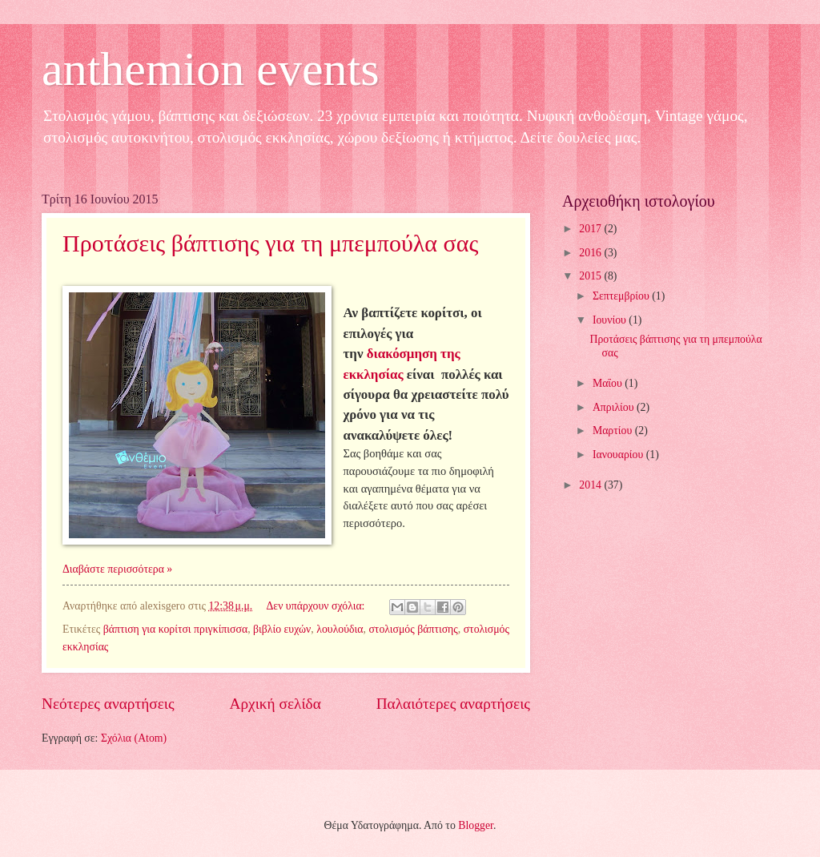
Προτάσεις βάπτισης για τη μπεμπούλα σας (270, 243)
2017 (591, 229)
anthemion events (211, 68)
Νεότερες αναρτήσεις (108, 703)
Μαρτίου (614, 430)
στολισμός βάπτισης (412, 629)
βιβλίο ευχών (282, 629)
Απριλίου (615, 407)
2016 (591, 253)
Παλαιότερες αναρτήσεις (453, 703)
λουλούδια (339, 629)
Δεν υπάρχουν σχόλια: (317, 606)
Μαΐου (609, 383)
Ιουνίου (611, 320)
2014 (591, 485)
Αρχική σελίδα (275, 703)
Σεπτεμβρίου (622, 296)
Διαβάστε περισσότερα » (117, 569)
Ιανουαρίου (619, 455)
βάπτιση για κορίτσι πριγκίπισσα (175, 629)
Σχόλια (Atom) (134, 738)
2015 (591, 276)
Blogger (475, 825)
